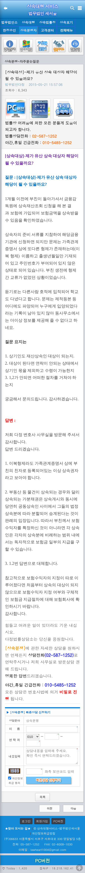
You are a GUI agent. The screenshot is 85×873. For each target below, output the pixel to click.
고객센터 (47, 30)
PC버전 (58, 821)
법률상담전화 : (31, 136)
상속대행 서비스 (42, 6)
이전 (49, 808)
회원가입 (42, 821)
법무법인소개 (9, 23)
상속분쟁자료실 (28, 31)
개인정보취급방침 (44, 833)
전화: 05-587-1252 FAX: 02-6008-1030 (42, 844)
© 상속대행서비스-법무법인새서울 (57, 828)
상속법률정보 (47, 23)
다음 (73, 808)
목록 (42, 797)
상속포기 (66, 22)
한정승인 (9, 30)
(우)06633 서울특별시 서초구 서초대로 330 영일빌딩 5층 (42, 839)
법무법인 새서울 (42, 13)
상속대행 (28, 22)
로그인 (26, 821)
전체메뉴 (66, 30)
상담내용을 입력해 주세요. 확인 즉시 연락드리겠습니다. (52, 756)
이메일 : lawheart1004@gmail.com (42, 849)
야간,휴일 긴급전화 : (38, 142)
